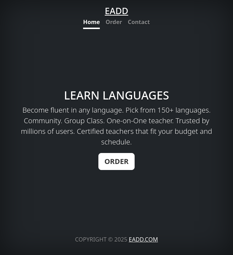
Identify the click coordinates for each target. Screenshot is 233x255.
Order (113, 22)
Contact (139, 22)
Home (91, 22)
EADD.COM (143, 239)
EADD (116, 11)
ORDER (116, 161)
